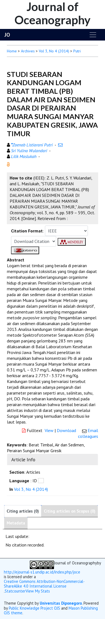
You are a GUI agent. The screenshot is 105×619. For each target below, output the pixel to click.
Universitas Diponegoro (61, 603)
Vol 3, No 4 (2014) (54, 51)
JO (7, 34)
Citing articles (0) (23, 511)
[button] (8, 164)
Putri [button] (77, 51)
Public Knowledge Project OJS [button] (34, 608)
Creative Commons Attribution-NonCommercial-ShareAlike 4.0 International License (44, 584)
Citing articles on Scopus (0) (69, 511)
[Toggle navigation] (93, 34)
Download (66, 430)
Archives (28, 51)
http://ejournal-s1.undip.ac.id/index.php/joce (42, 572)
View (49, 430)
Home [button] (12, 51)
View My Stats (38, 591)
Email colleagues (88, 433)
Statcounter (15, 591)
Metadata (16, 523)
